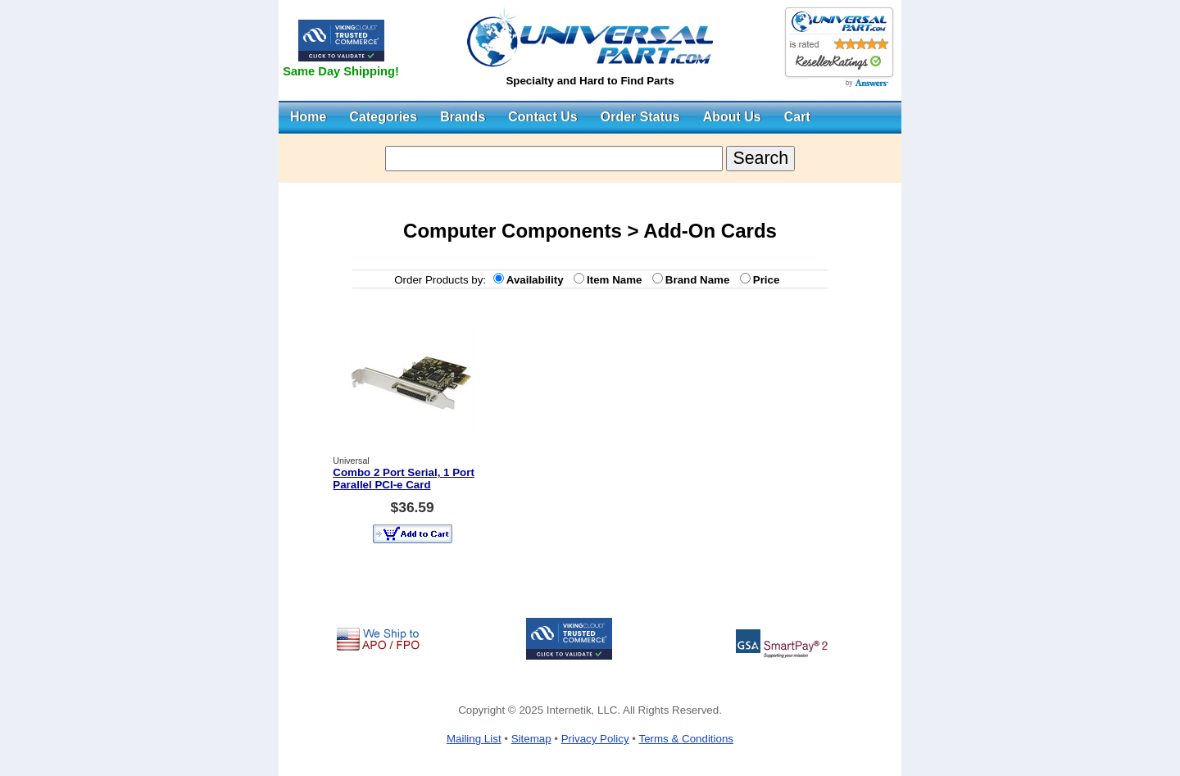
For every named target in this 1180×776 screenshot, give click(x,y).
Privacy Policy (595, 739)
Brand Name (700, 280)
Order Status (640, 117)
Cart (797, 117)
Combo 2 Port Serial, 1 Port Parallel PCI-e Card (403, 478)
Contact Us (542, 117)
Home (308, 117)
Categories (383, 117)
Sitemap (531, 739)
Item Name (617, 280)
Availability (538, 280)
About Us (732, 117)
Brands (462, 117)
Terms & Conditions (685, 739)
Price (769, 280)
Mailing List (474, 739)
